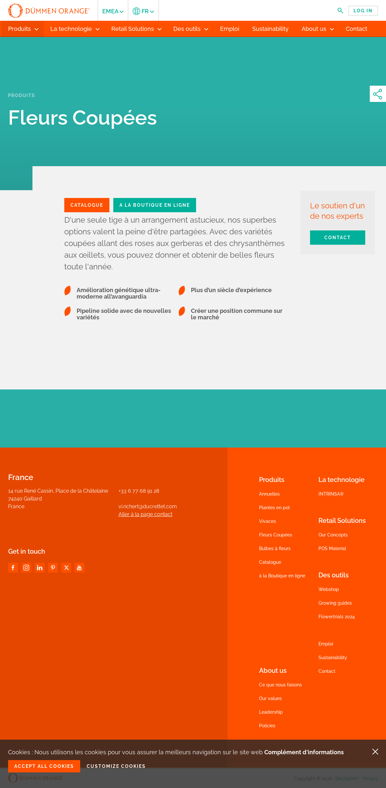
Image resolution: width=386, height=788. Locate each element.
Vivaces (267, 521)
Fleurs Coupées (275, 534)
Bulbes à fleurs (275, 548)
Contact (337, 237)
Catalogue (270, 562)
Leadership (271, 712)
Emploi (325, 643)
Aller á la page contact (145, 514)
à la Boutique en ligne (282, 575)
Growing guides (335, 603)
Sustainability (332, 657)
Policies (267, 725)
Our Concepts (333, 534)
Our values (270, 698)
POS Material (332, 548)
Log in (363, 10)
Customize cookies (116, 766)
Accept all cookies (44, 766)
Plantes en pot (274, 507)
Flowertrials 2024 (336, 616)
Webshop (328, 589)
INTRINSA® (331, 494)
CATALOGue (86, 205)
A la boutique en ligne (154, 205)
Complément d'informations (304, 752)
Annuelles (269, 494)
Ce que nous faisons (280, 684)
